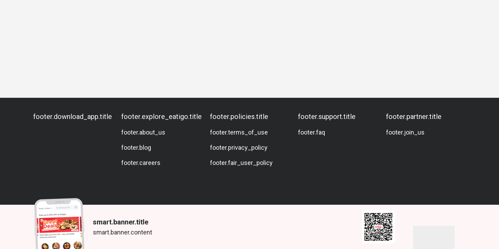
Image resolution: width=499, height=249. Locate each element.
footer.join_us (405, 132)
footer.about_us (143, 132)
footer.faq (311, 132)
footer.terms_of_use (239, 132)
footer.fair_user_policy (241, 162)
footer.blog (136, 147)
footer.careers (140, 162)
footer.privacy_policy (239, 147)
